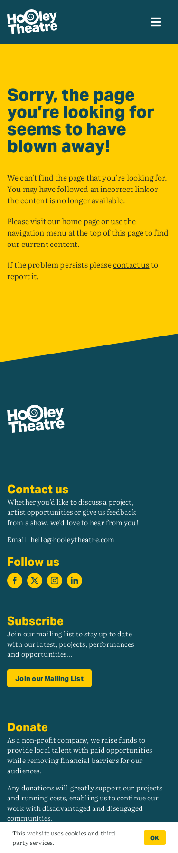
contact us (131, 264)
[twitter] (34, 580)
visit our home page (65, 221)
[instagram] (54, 580)
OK (154, 838)
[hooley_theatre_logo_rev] (32, 13)
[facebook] (14, 580)
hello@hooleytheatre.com (72, 539)
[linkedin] (74, 580)
